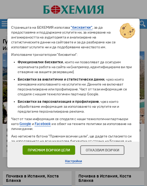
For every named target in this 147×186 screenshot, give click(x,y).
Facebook (43, 124)
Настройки (73, 161)
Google (25, 124)
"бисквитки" (81, 27)
